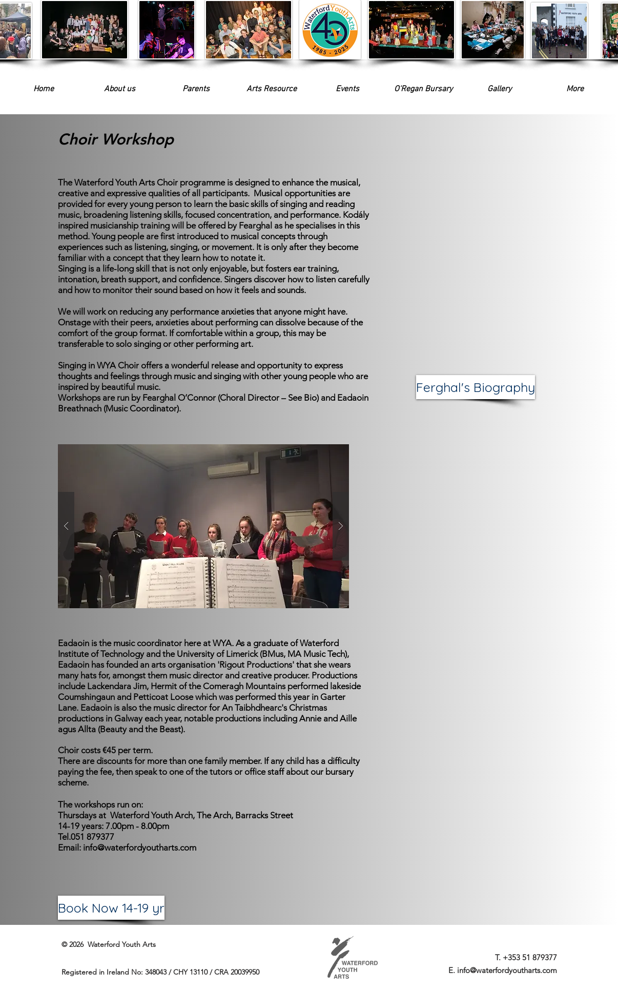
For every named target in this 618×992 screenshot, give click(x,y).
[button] (347, 89)
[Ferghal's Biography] (475, 387)
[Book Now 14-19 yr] (111, 908)
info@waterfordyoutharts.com (139, 847)
